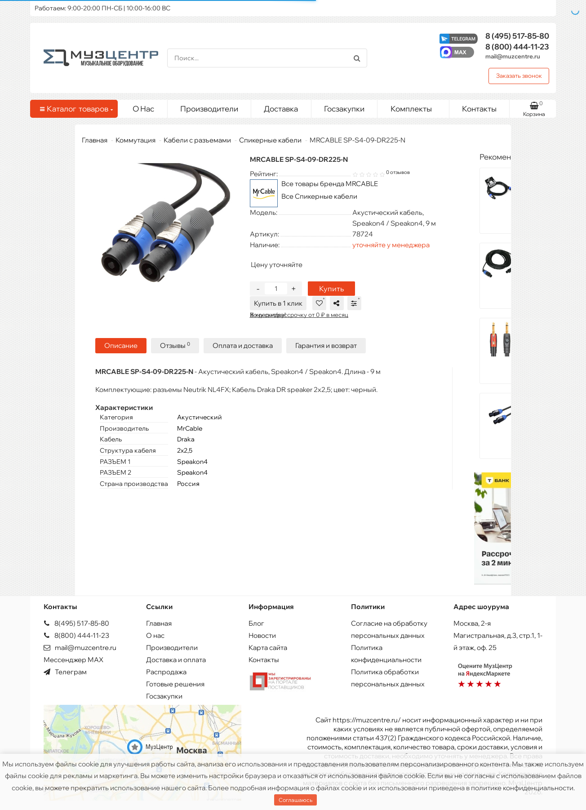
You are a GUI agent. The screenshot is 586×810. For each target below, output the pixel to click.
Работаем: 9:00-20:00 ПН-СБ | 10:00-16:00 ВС (102, 8)
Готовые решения (175, 684)
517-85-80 (517, 35)
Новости (262, 635)
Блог (256, 623)
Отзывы (175, 344)
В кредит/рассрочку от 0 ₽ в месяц (299, 314)
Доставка (281, 108)
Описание (121, 344)
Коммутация (135, 140)
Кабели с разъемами (197, 140)
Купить (331, 288)
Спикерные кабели (270, 140)
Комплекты (416, 106)
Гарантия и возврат (326, 344)
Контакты (479, 108)
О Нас (143, 108)
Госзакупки (344, 108)
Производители (209, 108)
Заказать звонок (519, 75)
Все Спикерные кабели (319, 196)
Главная (94, 140)
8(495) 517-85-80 (76, 623)
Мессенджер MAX (73, 659)
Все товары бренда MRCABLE (329, 183)
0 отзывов (398, 172)
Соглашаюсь (295, 800)
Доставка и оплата (176, 659)
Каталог (75, 109)
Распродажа (166, 672)
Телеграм (65, 672)
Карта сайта (268, 647)
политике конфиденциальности (522, 787)
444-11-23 (517, 46)
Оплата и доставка (243, 344)
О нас (155, 635)
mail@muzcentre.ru (512, 56)
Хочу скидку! (268, 314)
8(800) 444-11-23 (76, 635)
